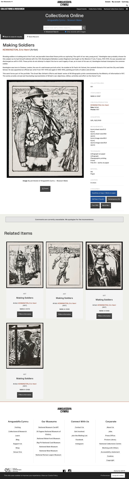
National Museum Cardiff (48, 427)
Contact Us (79, 427)
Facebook (79, 440)
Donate (107, 2)
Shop (18, 448)
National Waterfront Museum (48, 438)
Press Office (110, 435)
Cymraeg (125, 2)
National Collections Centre (114, 9)
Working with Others (110, 448)
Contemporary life (114, 199)
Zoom (45, 189)
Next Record (33, 37)
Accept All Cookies (118, 475)
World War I (106, 205)
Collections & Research (12, 8)
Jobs (110, 431)
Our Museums (7, 2)
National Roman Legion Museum (48, 455)
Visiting (18, 427)
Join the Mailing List (79, 435)
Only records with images (76, 32)
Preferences (105, 475)
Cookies (110, 456)
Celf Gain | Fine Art (98, 199)
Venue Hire (17, 452)
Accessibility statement (110, 452)
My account (116, 2)
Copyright (110, 460)
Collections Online (95, 9)
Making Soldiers (24, 297)
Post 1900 (95, 205)
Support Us (17, 444)
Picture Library (110, 440)
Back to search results (12, 37)
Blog (17, 440)
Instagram (79, 444)
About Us (110, 427)
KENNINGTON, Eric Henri (16, 49)
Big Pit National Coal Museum (48, 442)
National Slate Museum (48, 447)
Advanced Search (51, 32)
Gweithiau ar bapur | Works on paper (104, 193)
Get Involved (79, 431)
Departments (82, 9)
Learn (17, 435)
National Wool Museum (48, 451)
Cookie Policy (53, 475)
